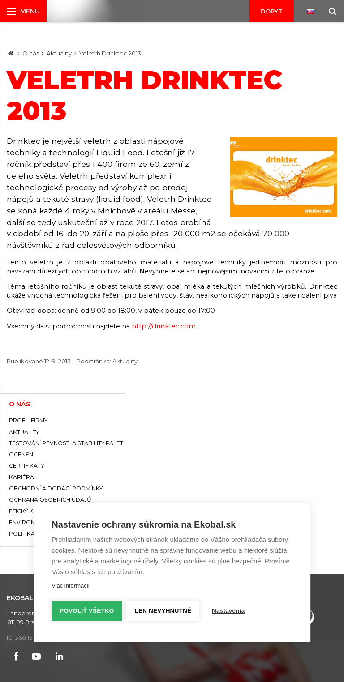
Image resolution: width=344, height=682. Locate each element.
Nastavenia (228, 610)
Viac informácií (71, 585)
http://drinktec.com (164, 326)
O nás (30, 53)
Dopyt (272, 11)
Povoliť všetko (87, 610)
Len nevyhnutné (163, 610)
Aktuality (59, 53)
